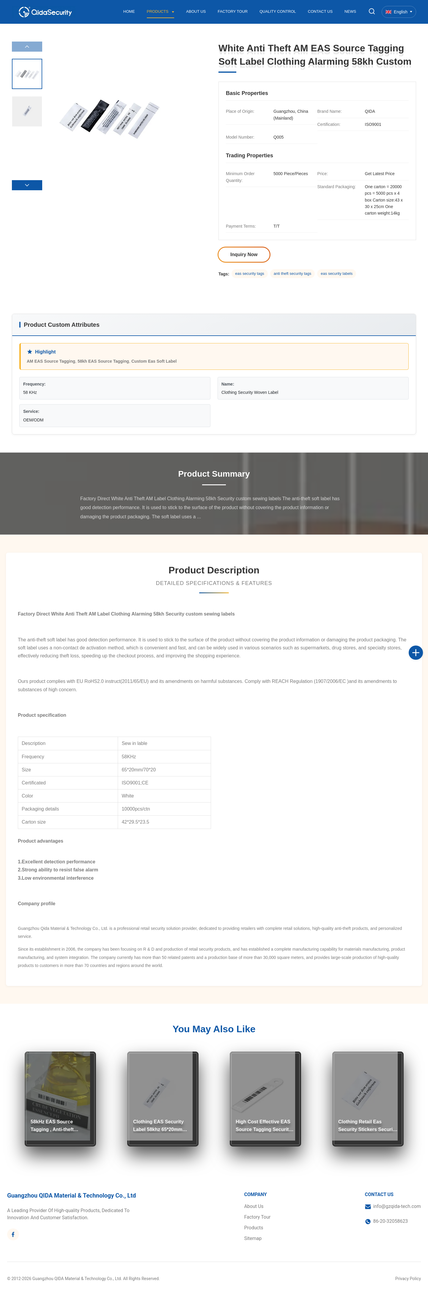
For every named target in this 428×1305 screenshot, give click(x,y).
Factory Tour (233, 11)
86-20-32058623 (390, 1221)
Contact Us (320, 11)
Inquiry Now (244, 254)
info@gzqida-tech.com (397, 1206)
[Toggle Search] (372, 11)
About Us (196, 11)
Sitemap (253, 1238)
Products (158, 11)
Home (129, 11)
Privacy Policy (408, 1278)
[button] (27, 185)
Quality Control (277, 11)
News (350, 11)
